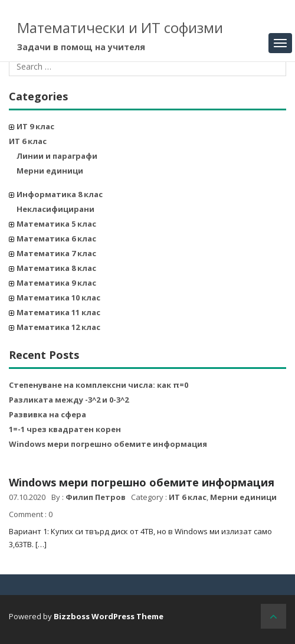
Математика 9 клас (56, 282)
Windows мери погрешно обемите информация (108, 444)
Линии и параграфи (57, 156)
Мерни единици (50, 170)
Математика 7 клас (56, 253)
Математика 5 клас (56, 223)
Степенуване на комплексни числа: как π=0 (98, 385)
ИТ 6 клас (28, 141)
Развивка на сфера (47, 414)
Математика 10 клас (58, 297)
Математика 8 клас (56, 268)
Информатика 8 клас (60, 194)
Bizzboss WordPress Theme (108, 616)
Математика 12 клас (58, 327)
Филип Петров (95, 497)
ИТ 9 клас (35, 126)
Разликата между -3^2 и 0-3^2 (69, 399)
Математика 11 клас (58, 312)
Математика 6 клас (56, 238)
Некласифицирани (55, 209)
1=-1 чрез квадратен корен (65, 429)
